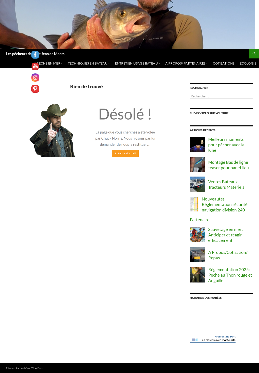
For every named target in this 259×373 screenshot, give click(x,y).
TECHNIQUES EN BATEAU (87, 63)
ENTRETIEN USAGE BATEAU (136, 63)
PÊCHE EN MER (48, 63)
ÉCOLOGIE (248, 63)
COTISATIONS (223, 63)
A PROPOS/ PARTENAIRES (185, 63)
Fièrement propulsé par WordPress (24, 368)
